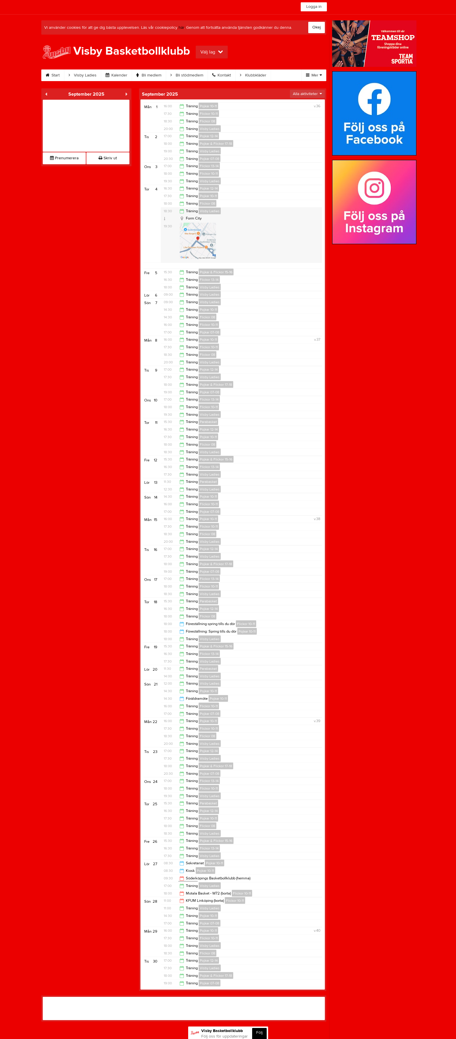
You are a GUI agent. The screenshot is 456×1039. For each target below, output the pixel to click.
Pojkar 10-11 (208, 106)
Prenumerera (64, 158)
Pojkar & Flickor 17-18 (216, 143)
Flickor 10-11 (209, 113)
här (181, 27)
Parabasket (208, 421)
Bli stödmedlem (186, 75)
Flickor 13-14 (209, 166)
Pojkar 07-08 (209, 158)
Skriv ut (108, 158)
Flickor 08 (207, 121)
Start (53, 75)
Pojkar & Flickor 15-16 (216, 272)
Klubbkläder (253, 75)
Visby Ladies (83, 75)
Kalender (116, 75)
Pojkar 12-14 (209, 136)
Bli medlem (148, 75)
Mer (314, 75)
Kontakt (221, 75)
